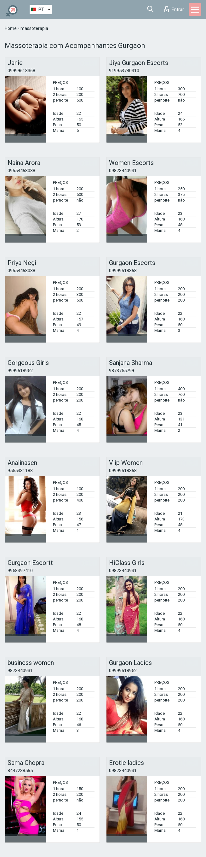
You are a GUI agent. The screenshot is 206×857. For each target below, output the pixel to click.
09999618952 (123, 670)
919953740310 (124, 70)
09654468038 (21, 170)
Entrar (174, 9)
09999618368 (21, 70)
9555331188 (20, 470)
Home (11, 28)
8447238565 (20, 770)
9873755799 (121, 370)
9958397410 (20, 570)
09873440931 (123, 170)
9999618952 (20, 370)
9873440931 (20, 670)
